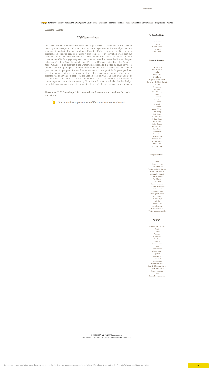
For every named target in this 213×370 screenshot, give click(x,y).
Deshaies (157, 84)
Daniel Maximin (157, 208)
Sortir (95, 22)
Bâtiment (112, 22)
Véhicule (120, 22)
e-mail (113, 92)
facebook (125, 92)
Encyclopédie (160, 22)
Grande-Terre (157, 47)
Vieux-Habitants (157, 146)
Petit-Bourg (157, 112)
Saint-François (157, 126)
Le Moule (157, 104)
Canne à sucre (157, 249)
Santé (127, 22)
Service (60, 22)
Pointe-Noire (157, 119)
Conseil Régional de (157, 268)
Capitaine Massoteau (157, 186)
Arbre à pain (157, 236)
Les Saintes (157, 49)
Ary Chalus (157, 179)
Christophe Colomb (157, 194)
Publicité (92, 337)
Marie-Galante (157, 52)
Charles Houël (157, 189)
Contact (85, 337)
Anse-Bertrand (157, 67)
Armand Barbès (157, 176)
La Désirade (157, 97)
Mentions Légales (103, 337)
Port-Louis (157, 121)
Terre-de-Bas (157, 136)
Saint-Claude (157, 124)
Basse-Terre (157, 42)
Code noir (157, 259)
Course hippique (157, 271)
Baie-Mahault (157, 70)
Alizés (157, 229)
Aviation (157, 239)
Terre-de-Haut (157, 139)
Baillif (157, 72)
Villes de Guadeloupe (118, 337)
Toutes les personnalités (157, 211)
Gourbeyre (157, 87)
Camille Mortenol (157, 184)
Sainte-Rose (157, 134)
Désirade (157, 44)
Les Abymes (157, 107)
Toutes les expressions (157, 276)
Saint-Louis (157, 129)
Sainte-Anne (157, 131)
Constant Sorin (157, 204)
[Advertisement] (88, 126)
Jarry (157, 94)
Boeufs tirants (157, 244)
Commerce (52, 22)
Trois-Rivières (157, 141)
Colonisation (157, 261)
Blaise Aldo (157, 181)
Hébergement (80, 22)
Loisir (89, 22)
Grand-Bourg (157, 92)
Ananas (157, 231)
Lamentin (157, 99)
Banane (157, 241)
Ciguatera (157, 254)
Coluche (157, 201)
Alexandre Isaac (157, 167)
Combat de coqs (157, 263)
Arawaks (157, 234)
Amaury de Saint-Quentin (157, 169)
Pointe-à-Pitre (157, 116)
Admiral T (157, 162)
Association (135, 22)
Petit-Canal (157, 114)
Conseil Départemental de (157, 266)
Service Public (147, 22)
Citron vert (157, 256)
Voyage (43, 22)
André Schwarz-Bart (157, 171)
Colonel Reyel (157, 199)
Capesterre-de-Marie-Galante (157, 82)
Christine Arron (157, 191)
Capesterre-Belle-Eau (157, 79)
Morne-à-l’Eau (157, 109)
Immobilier (102, 22)
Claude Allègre (157, 196)
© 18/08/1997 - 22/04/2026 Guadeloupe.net (106, 335)
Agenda (170, 22)
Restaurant (69, 22)
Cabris (157, 246)
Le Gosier (157, 102)
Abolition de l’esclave (157, 226)
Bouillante (157, 77)
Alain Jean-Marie (157, 164)
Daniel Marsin (157, 206)
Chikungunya (157, 251)
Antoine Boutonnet (157, 174)
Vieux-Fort (157, 144)
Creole (157, 273)
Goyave (157, 89)
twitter (52, 95)
